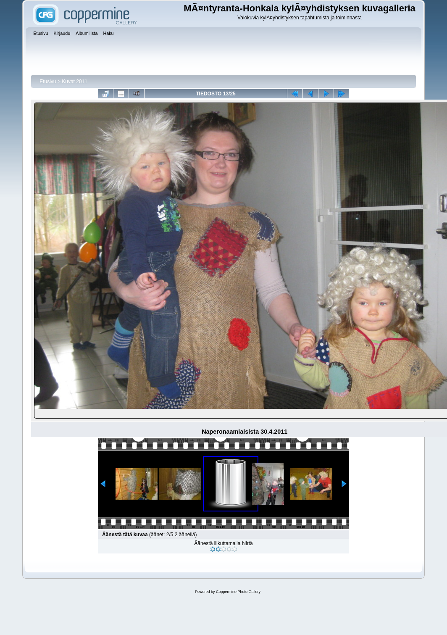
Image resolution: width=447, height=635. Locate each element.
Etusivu (47, 81)
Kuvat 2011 (74, 81)
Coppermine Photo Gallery (238, 592)
